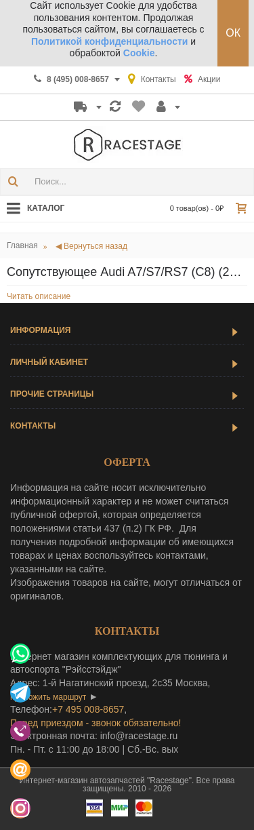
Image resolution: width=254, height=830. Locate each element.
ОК (233, 33)
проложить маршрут (48, 697)
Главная (22, 245)
